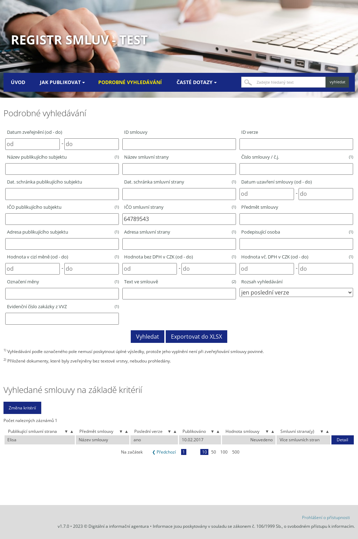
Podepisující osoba (297, 231)
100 (224, 452)
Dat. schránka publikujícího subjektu (44, 182)
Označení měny (63, 281)
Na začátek (132, 452)
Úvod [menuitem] (18, 82)
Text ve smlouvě (180, 281)
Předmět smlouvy (259, 207)
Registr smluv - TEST (79, 39)
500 (235, 452)
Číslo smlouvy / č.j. (297, 156)
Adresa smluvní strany (180, 231)
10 (204, 452)
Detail (342, 439)
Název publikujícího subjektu (63, 156)
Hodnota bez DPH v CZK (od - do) (180, 256)
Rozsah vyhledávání (261, 281)
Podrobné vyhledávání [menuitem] (130, 82)
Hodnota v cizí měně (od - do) (63, 256)
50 (213, 452)
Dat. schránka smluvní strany (180, 181)
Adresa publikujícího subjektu (63, 231)
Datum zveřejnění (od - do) (34, 132)
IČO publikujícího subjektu (63, 207)
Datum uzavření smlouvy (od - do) (276, 182)
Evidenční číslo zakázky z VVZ (63, 306)
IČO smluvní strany (180, 207)
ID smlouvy (136, 132)
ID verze (249, 132)
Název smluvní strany (146, 157)
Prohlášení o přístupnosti (326, 517)
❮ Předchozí (164, 452)
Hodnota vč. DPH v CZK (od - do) (297, 256)
